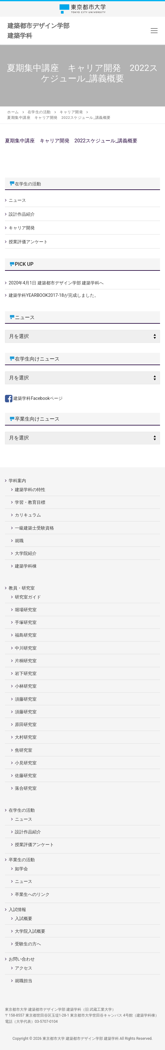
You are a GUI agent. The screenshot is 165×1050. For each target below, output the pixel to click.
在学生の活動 (28, 183)
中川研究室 (26, 648)
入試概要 (23, 918)
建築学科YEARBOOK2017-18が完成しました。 (54, 295)
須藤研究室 (26, 699)
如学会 (21, 868)
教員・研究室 (22, 587)
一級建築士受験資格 (34, 527)
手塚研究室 (26, 622)
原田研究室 (26, 724)
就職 (19, 540)
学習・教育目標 (30, 502)
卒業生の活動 (22, 859)
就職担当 (23, 980)
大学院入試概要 (30, 931)
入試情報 (18, 909)
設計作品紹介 (22, 214)
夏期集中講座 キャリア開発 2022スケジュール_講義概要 (71, 141)
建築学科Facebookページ (34, 398)
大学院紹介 (26, 553)
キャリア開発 (22, 227)
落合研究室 (26, 788)
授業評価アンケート (28, 241)
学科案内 (18, 480)
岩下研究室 (26, 673)
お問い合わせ (22, 959)
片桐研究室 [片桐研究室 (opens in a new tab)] (26, 660)
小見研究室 (26, 762)
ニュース (17, 200)
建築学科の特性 (30, 489)
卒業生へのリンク (32, 894)
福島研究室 (26, 635)
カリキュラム (28, 514)
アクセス (23, 968)
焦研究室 (23, 750)
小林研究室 (26, 686)
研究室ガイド (28, 596)
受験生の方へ (28, 943)
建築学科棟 (26, 566)
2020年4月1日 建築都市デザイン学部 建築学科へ (56, 282)
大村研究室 (26, 737)
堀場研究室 (26, 609)
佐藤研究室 (26, 775)
